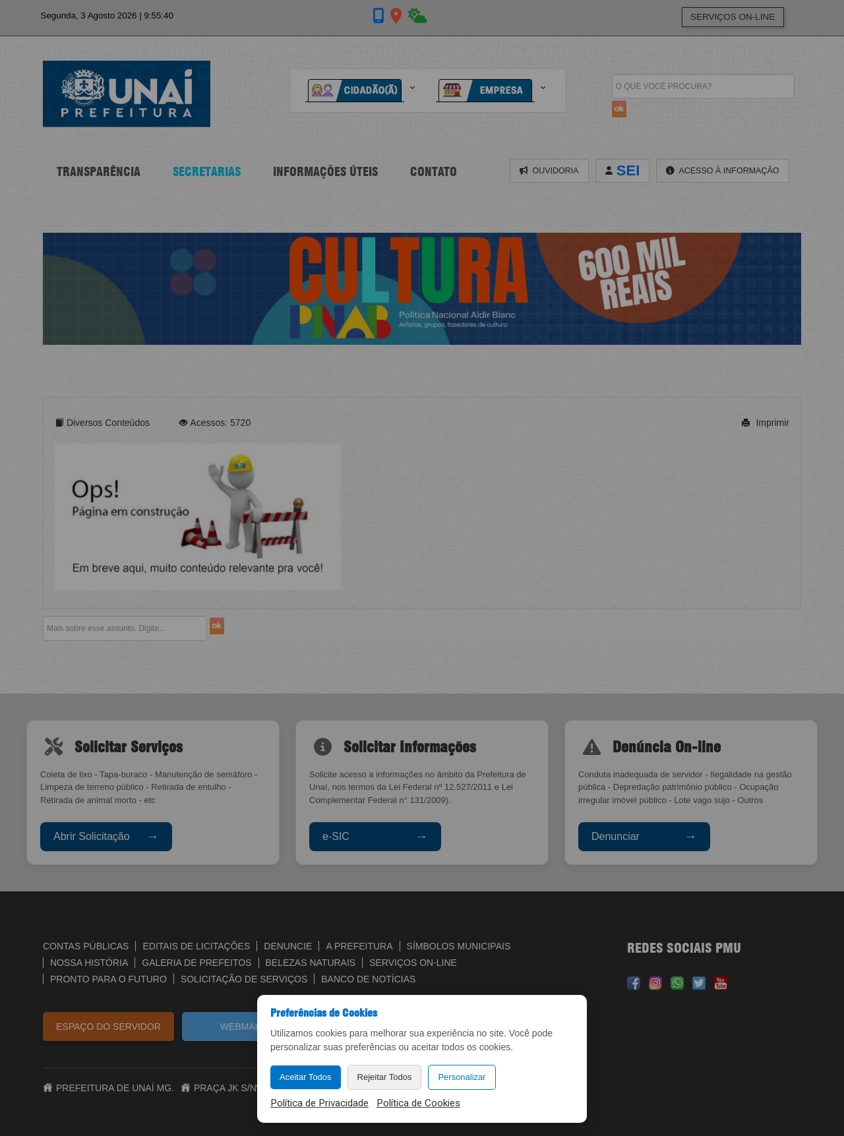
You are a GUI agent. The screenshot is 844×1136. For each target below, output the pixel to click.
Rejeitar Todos (384, 1077)
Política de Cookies (418, 1103)
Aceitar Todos (306, 1077)
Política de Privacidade (319, 1103)
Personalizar (461, 1077)
